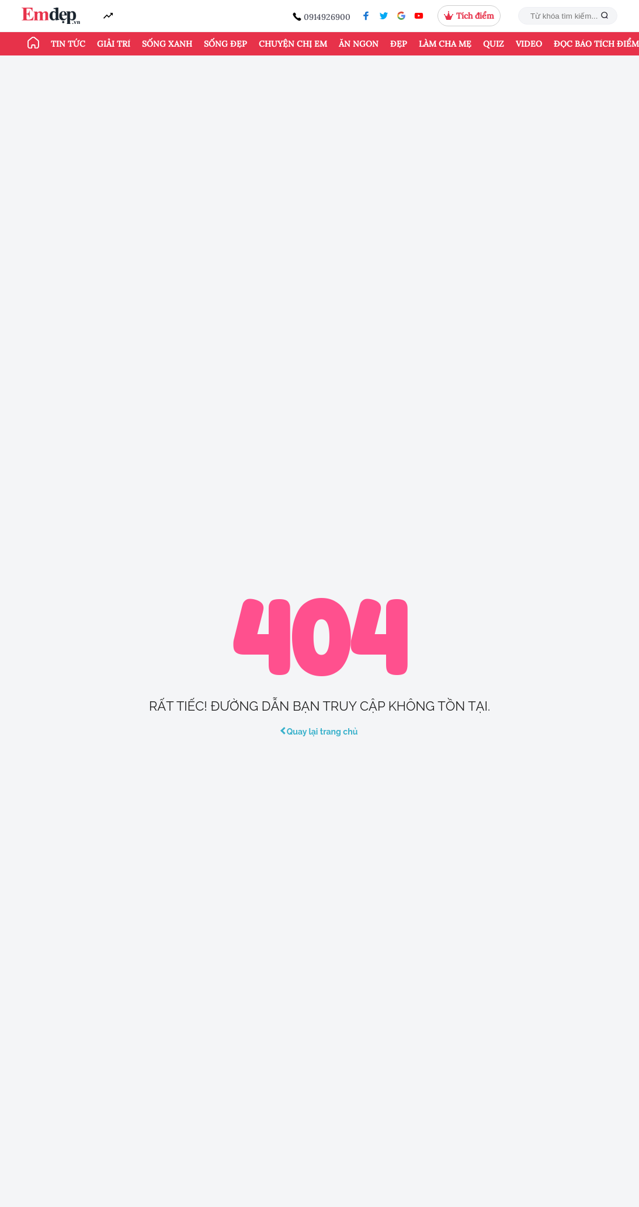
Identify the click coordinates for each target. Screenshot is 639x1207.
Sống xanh (167, 44)
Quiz (493, 44)
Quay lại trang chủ (320, 731)
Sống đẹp (225, 44)
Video (529, 44)
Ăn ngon (358, 44)
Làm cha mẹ (445, 44)
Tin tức (68, 44)
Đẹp (398, 44)
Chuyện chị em (293, 44)
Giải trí (113, 44)
